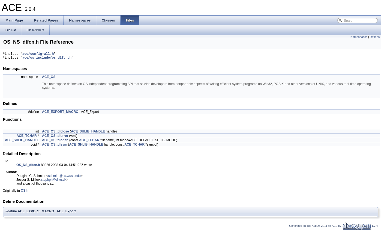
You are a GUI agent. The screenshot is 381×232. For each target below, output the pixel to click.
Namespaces (358, 36)
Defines (375, 36)
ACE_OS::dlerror (55, 137)
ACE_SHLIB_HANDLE (88, 133)
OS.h (24, 192)
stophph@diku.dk (53, 181)
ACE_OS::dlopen (55, 142)
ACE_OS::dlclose (55, 133)
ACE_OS (48, 78)
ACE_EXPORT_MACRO (60, 113)
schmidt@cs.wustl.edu (64, 177)
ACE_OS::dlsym (54, 146)
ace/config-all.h (38, 54)
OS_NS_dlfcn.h (28, 166)
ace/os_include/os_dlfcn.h (46, 59)
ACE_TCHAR (27, 137)
